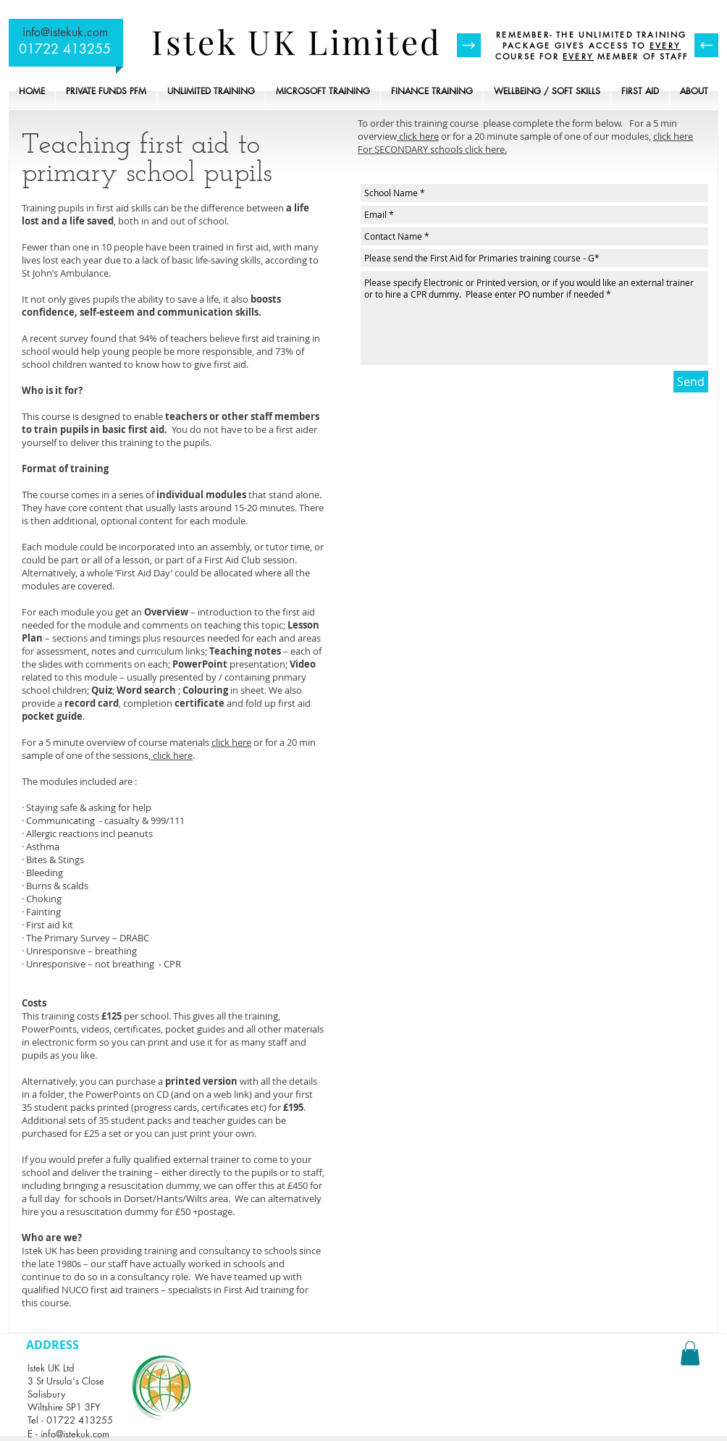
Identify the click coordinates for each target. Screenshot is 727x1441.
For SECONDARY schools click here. (432, 149)
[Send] (690, 381)
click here (231, 742)
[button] (690, 1353)
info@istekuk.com (65, 32)
